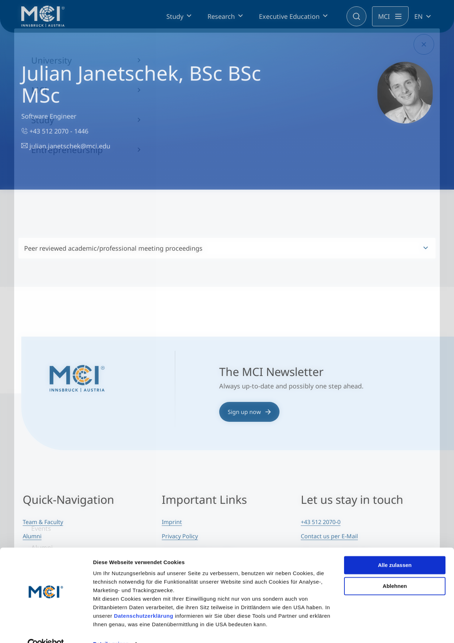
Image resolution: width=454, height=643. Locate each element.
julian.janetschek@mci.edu (65, 146)
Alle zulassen (394, 550)
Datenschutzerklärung (143, 601)
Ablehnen (395, 571)
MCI (384, 16)
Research (221, 16)
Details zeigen (111, 629)
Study (174, 16)
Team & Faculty (43, 522)
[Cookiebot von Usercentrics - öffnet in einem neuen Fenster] (46, 629)
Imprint (172, 522)
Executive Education (289, 16)
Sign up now (249, 412)
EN (418, 16)
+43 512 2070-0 (320, 522)
